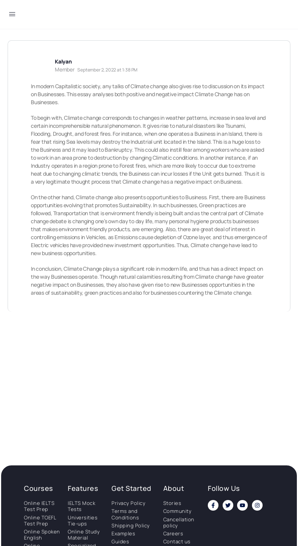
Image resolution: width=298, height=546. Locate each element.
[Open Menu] (12, 15)
